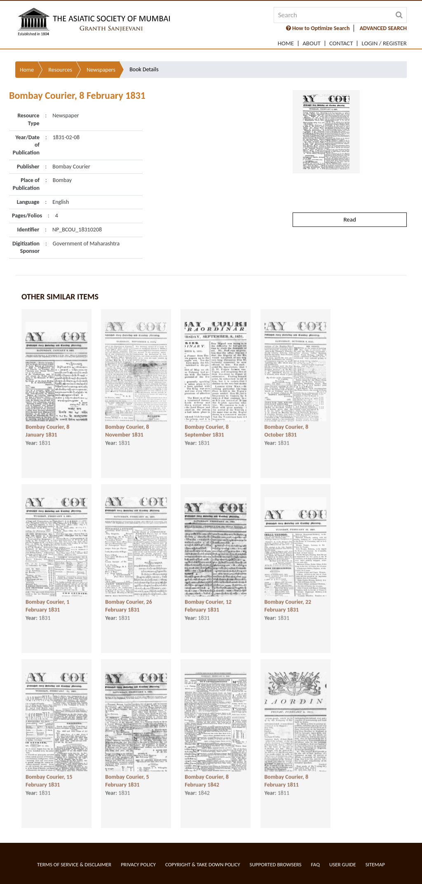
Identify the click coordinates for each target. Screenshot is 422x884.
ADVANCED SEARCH (383, 28)
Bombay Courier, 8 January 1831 (47, 429)
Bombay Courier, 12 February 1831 (208, 604)
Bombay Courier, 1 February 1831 (47, 604)
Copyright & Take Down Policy (202, 864)
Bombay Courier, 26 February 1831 (128, 604)
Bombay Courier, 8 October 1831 (286, 429)
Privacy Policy (138, 864)
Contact (341, 43)
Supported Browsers (276, 864)
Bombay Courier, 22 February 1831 (288, 604)
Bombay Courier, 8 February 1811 (286, 779)
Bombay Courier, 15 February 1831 (49, 779)
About (311, 43)
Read (349, 195)
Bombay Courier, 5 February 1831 (127, 779)
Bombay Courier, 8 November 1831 (127, 429)
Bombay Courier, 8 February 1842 (206, 779)
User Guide (342, 864)
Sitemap (375, 864)
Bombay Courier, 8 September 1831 (206, 429)
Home (286, 43)
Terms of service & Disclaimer (74, 864)
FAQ (315, 864)
